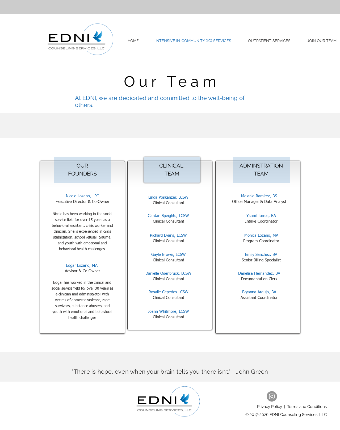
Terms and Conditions (307, 406)
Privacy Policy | (272, 406)
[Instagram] (272, 396)
